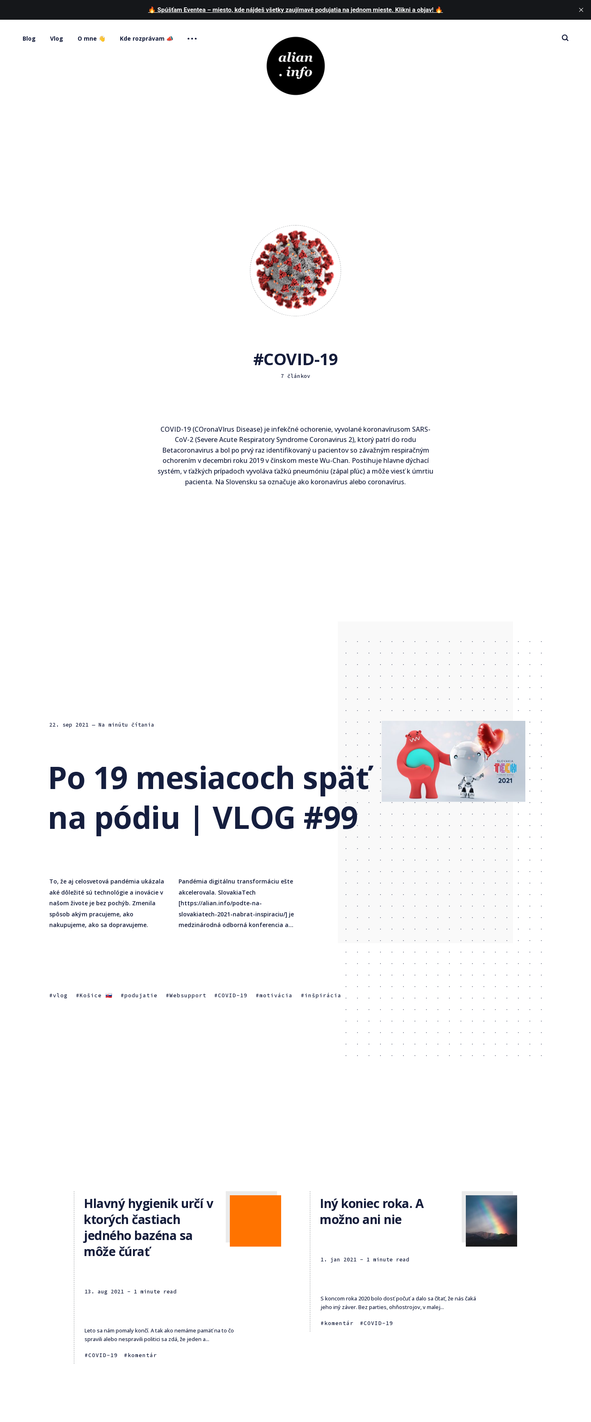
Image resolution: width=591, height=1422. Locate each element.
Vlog (56, 38)
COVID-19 (232, 995)
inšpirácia (323, 995)
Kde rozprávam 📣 (146, 38)
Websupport (188, 995)
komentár (142, 1355)
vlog (60, 995)
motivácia (276, 995)
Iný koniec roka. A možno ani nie (372, 1211)
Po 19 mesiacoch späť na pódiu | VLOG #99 (208, 797)
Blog (29, 38)
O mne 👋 (91, 38)
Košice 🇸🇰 (96, 995)
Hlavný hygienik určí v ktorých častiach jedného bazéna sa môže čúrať (148, 1227)
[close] (581, 9)
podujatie (141, 995)
